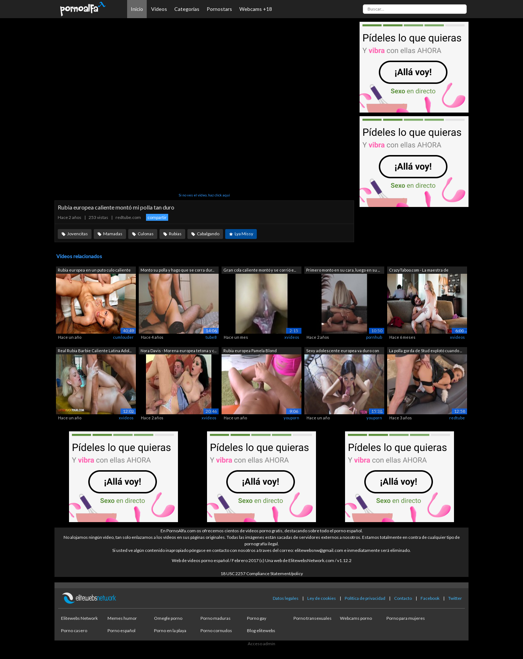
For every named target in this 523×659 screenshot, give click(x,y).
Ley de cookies (321, 598)
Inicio (137, 9)
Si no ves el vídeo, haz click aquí (204, 195)
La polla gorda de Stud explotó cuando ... (425, 350)
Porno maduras (215, 618)
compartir (157, 217)
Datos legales (286, 598)
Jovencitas (77, 233)
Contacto (403, 598)
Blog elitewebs (261, 630)
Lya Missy (244, 233)
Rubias (175, 233)
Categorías (186, 9)
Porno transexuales (312, 618)
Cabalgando (208, 233)
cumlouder (123, 337)
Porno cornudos (216, 630)
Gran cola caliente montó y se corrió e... (259, 270)
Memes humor (122, 618)
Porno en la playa (170, 630)
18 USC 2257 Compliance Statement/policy (261, 573)
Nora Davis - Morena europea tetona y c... (178, 350)
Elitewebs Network (79, 618)
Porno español (121, 630)
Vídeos (159, 9)
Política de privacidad (365, 598)
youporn (291, 417)
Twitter (455, 598)
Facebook (430, 598)
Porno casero (74, 630)
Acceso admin (261, 643)
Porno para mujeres (405, 618)
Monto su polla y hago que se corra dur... (177, 270)
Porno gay (256, 618)
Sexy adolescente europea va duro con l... (342, 351)
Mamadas (112, 233)
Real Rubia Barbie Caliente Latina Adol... (94, 350)
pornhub (374, 337)
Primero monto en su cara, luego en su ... (343, 270)
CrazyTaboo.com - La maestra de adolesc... (419, 271)
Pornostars (219, 9)
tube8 (211, 337)
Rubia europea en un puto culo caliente (94, 270)
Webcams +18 (255, 9)
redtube (457, 417)
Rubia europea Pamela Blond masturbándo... (250, 351)
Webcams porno (356, 618)
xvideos (291, 337)
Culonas (146, 233)
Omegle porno (168, 618)
